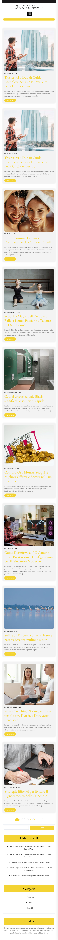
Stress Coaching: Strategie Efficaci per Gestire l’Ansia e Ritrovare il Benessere (28, 715)
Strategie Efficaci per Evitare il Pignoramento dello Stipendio (26, 793)
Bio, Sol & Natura (28, 6)
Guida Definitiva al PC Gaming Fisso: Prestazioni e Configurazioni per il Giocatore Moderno (29, 556)
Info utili (30, 908)
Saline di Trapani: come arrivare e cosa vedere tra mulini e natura (28, 637)
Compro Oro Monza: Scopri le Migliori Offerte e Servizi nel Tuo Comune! (28, 476)
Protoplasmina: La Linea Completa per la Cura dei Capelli (28, 240)
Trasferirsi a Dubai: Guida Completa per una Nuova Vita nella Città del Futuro (25, 81)
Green (30, 902)
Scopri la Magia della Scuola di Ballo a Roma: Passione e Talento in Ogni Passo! (27, 320)
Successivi (38, 820)
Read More (10, 100)
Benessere (30, 897)
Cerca (42, 827)
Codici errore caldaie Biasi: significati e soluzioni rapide (24, 398)
